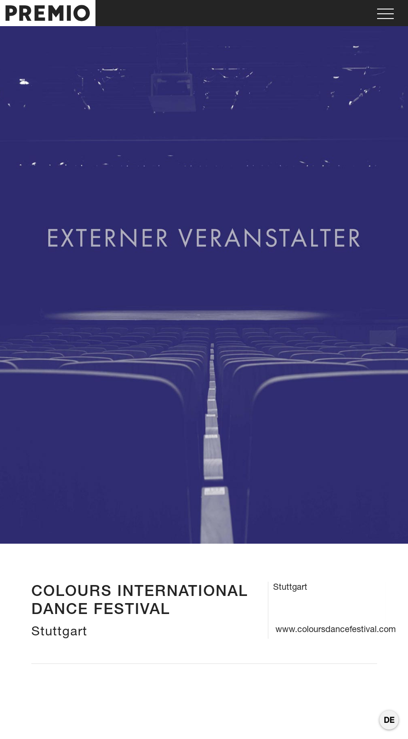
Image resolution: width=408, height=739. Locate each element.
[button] (385, 13)
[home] (47, 13)
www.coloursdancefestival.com (335, 629)
